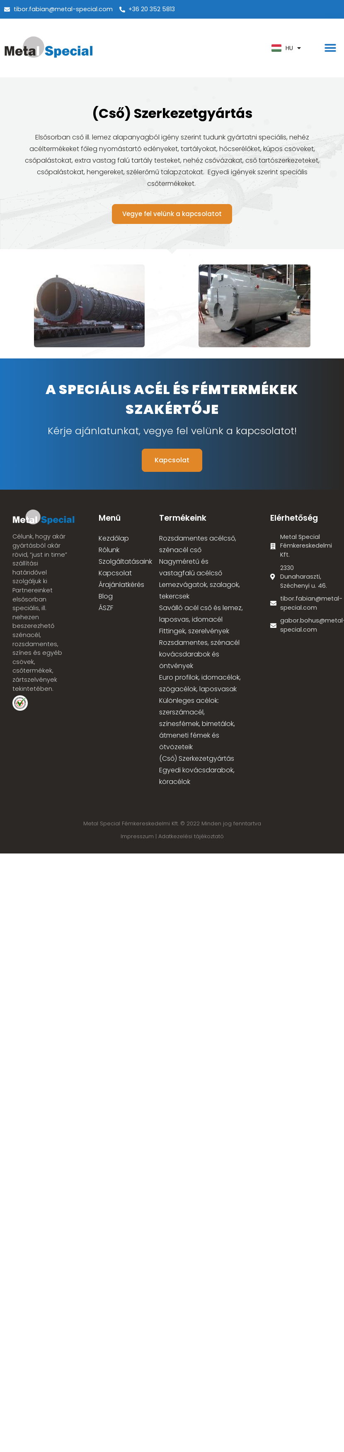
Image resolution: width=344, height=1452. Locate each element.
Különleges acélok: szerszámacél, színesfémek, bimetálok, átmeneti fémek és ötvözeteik (197, 724)
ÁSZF (106, 608)
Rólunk (109, 550)
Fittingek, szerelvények (194, 631)
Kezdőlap (114, 538)
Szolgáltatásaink (125, 561)
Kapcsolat (115, 573)
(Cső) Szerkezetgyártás (196, 758)
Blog (106, 596)
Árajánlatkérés (121, 584)
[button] (330, 48)
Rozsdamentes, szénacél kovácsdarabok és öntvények (199, 654)
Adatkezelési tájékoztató (191, 836)
